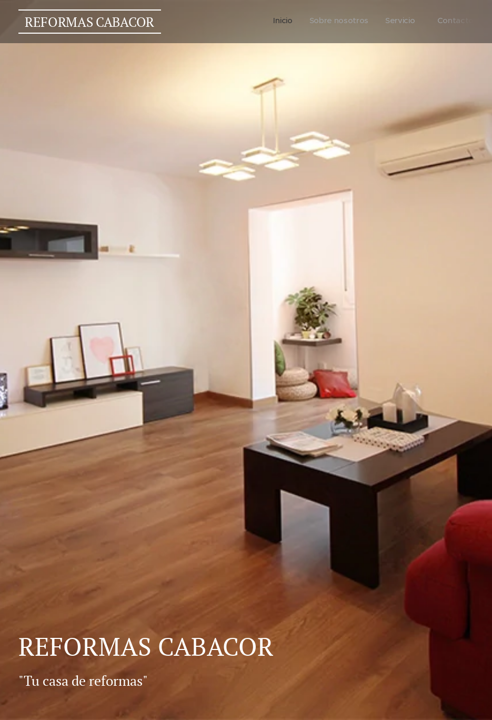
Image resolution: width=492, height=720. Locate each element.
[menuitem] (420, 21)
